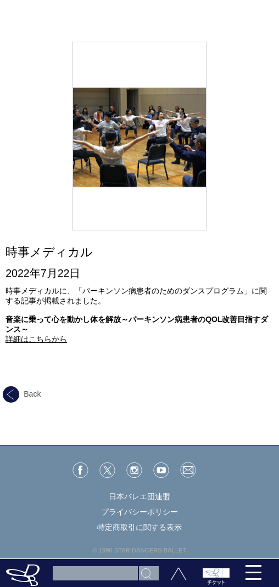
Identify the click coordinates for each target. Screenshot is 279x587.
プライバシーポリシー (139, 511)
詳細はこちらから (36, 339)
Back (22, 394)
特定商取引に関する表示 (139, 527)
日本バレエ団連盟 (139, 496)
